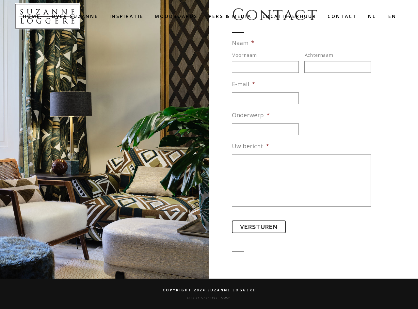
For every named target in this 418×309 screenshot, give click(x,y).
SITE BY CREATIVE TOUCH (209, 297)
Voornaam (244, 55)
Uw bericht (250, 146)
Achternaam (319, 55)
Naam (243, 43)
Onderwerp (251, 115)
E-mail (243, 84)
